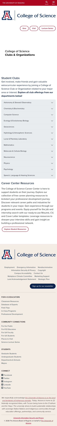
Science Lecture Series (10, 342)
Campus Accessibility (23, 273)
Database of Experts (9, 304)
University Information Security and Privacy (28, 418)
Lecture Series (47, 28)
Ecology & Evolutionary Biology (16, 121)
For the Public (7, 326)
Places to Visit (7, 339)
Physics (7, 163)
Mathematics (9, 145)
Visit (34, 28)
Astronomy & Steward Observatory (17, 102)
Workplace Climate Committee (20, 276)
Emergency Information (26, 267)
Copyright (42, 270)
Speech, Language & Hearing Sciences (19, 175)
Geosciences (9, 127)
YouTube (7, 388)
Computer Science (11, 115)
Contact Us (38, 273)
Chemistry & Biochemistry (14, 108)
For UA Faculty (7, 332)
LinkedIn (7, 385)
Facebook (8, 375)
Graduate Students (9, 353)
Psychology (8, 169)
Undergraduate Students (11, 357)
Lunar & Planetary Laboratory (15, 139)
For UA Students (8, 336)
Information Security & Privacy (23, 270)
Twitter (6, 378)
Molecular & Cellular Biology (15, 151)
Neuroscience (9, 157)
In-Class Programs (8, 311)
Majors (4, 363)
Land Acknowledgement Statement (21, 279)
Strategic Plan (44, 279)
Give (24, 28)
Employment (9, 267)
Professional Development (12, 314)
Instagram (8, 381)
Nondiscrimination (45, 267)
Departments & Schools (10, 360)
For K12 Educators (8, 329)
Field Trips (5, 308)
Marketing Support (42, 276)
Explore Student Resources (15, 229)
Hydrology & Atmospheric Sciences (18, 133)
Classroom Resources (10, 301)
